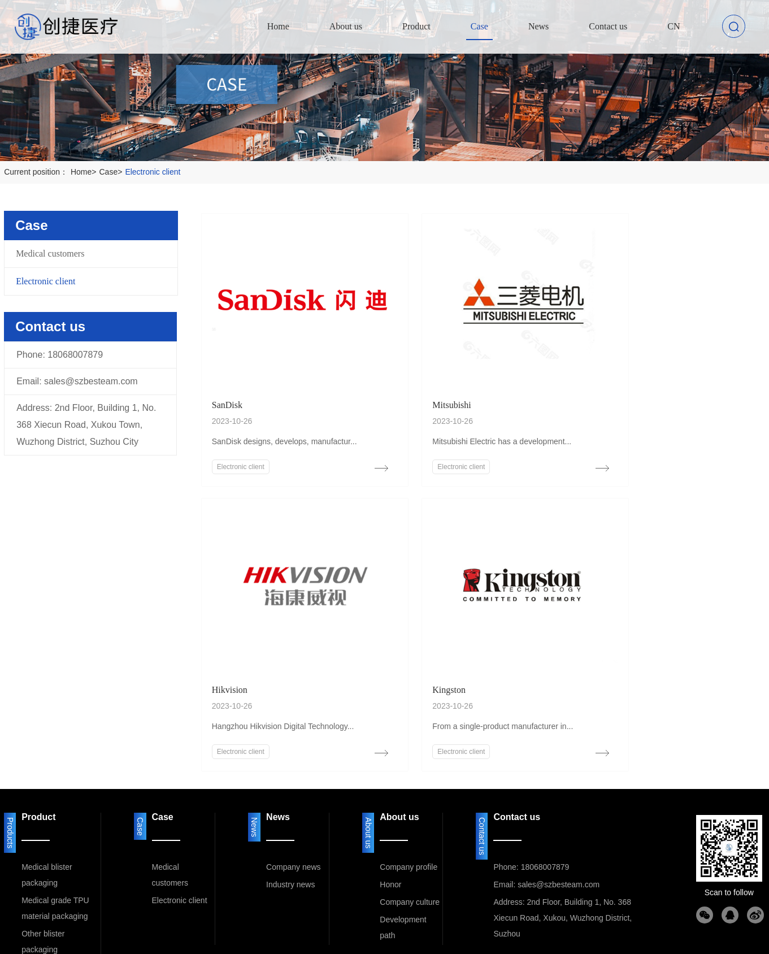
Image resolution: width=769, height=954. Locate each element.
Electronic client (152, 171)
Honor (390, 833)
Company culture (410, 851)
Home (85, 171)
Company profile (408, 816)
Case (112, 171)
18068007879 (75, 354)
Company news (293, 816)
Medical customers (50, 253)
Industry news (290, 833)
